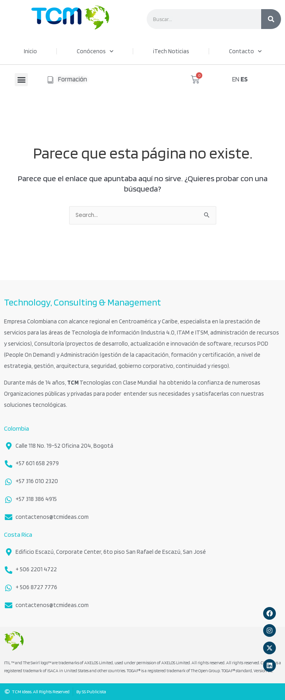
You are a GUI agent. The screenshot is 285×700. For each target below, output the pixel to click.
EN (235, 79)
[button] (21, 79)
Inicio (30, 51)
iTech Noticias (171, 51)
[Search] (271, 19)
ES (244, 79)
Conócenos (95, 51)
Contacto (245, 51)
